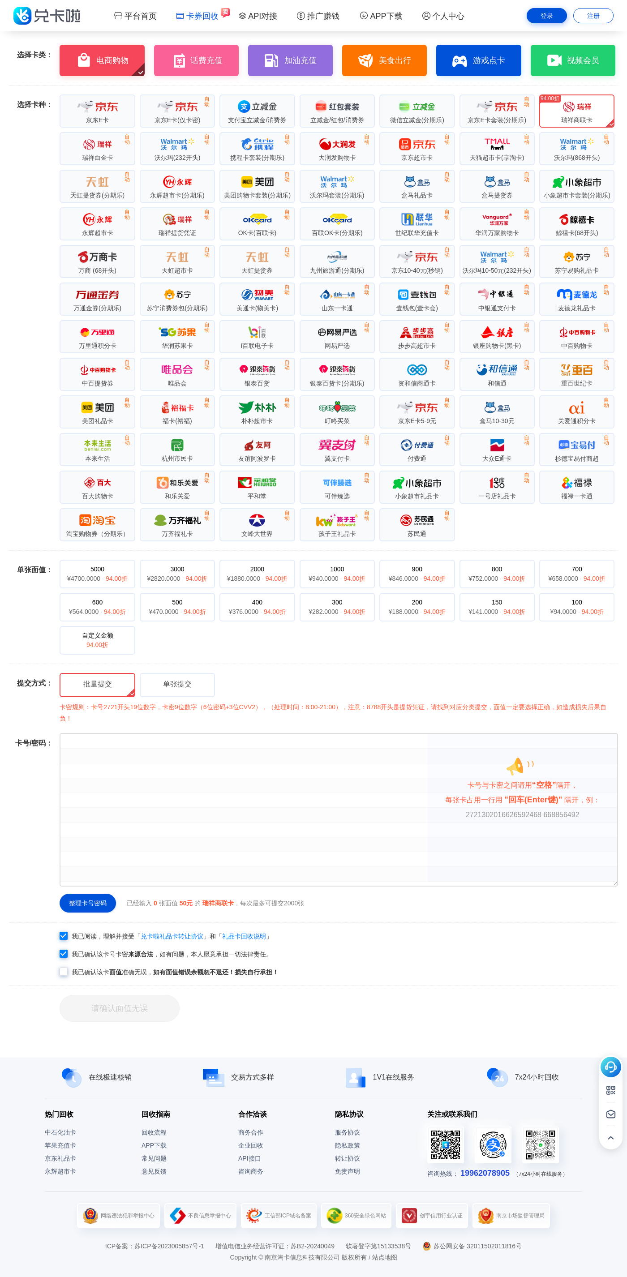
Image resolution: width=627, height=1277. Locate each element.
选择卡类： (35, 55)
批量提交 (97, 684)
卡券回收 (197, 16)
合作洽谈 (252, 1114)
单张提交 (177, 684)
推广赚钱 (318, 16)
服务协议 (347, 1132)
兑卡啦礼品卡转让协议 (172, 936)
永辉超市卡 (60, 1171)
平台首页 (135, 16)
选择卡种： (35, 104)
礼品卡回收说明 (244, 936)
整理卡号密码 (88, 903)
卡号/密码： (34, 743)
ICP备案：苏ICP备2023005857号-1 (154, 1246)
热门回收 (59, 1114)
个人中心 (443, 16)
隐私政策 (347, 1145)
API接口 (249, 1158)
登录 (547, 15)
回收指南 (156, 1114)
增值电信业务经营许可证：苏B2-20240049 (275, 1246)
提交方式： (35, 683)
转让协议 (347, 1158)
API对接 (258, 16)
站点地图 (384, 1257)
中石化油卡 (60, 1132)
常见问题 (154, 1158)
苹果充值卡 (60, 1145)
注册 (593, 15)
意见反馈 (154, 1171)
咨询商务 (250, 1171)
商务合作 (250, 1132)
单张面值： (35, 570)
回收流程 (154, 1132)
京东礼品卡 (60, 1158)
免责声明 (347, 1171)
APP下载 (381, 16)
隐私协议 (349, 1114)
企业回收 (250, 1145)
